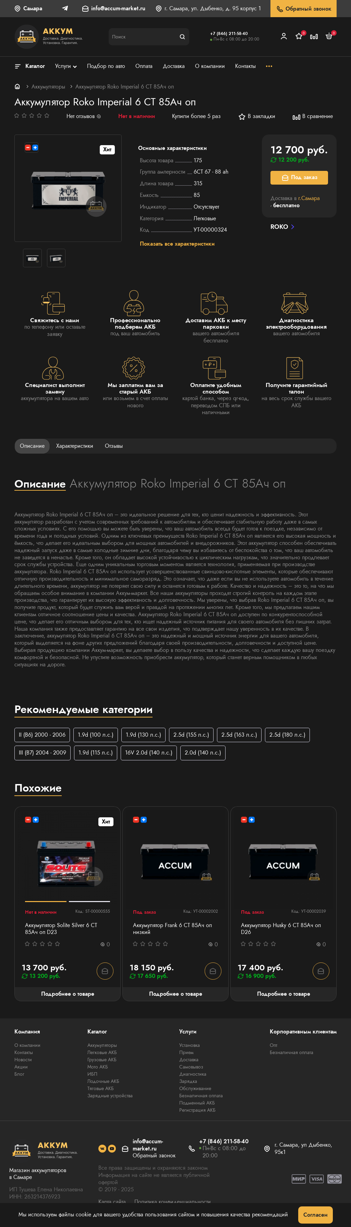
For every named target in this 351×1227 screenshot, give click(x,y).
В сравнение (312, 117)
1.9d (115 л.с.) (95, 753)
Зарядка (188, 1081)
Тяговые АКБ (100, 1088)
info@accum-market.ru (118, 8)
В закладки (256, 117)
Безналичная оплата (201, 1095)
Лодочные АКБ (103, 1081)
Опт (273, 1045)
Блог (19, 1074)
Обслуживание (195, 1088)
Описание (32, 446)
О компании (27, 1045)
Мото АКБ (97, 1067)
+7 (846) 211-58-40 (229, 34)
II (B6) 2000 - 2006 (42, 735)
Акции (21, 1067)
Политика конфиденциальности (172, 1202)
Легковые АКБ (102, 1052)
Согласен (315, 1215)
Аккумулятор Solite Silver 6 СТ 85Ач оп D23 (61, 929)
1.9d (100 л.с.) (95, 735)
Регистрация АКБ (197, 1110)
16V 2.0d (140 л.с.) (148, 753)
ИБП (92, 1074)
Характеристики (74, 446)
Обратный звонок (303, 9)
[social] (102, 1149)
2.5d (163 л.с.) (239, 735)
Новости (23, 1059)
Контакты (23, 1052)
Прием (186, 1052)
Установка (189, 1045)
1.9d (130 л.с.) (143, 735)
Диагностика (192, 1074)
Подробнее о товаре (67, 994)
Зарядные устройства (110, 1095)
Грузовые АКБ (102, 1059)
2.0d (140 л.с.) (203, 753)
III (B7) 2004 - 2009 (42, 753)
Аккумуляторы (48, 87)
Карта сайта (112, 1202)
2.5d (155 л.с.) (191, 735)
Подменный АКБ (197, 1103)
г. (309, 198)
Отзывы (114, 446)
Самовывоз (191, 1067)
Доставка (188, 1059)
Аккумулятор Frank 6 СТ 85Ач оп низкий (172, 929)
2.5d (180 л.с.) (287, 735)
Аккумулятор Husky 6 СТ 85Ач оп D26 (281, 929)
